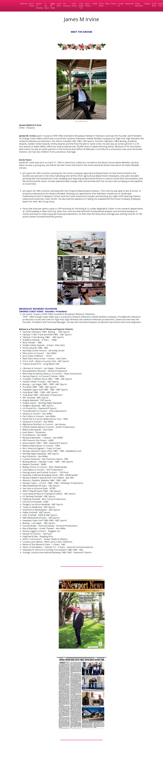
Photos (113, 3)
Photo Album (101, 4)
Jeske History (88, 4)
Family (95, 3)
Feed (107, 3)
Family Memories (139, 4)
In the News (47, 5)
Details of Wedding (39, 5)
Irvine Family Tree (81, 5)
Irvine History (74, 4)
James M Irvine (53, 5)
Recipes (147, 3)
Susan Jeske (59, 4)
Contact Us (121, 4)
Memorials (129, 3)
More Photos (31, 4)
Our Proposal (66, 4)
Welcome (23, 3)
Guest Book (154, 4)
